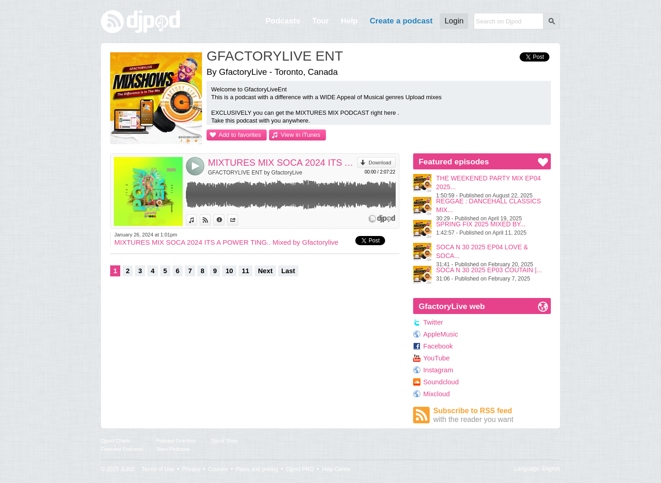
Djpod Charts (115, 441)
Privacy (191, 469)
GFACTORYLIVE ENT (275, 55)
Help (349, 21)
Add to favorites (239, 134)
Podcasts (282, 21)
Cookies (218, 469)
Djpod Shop (224, 441)
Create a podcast (401, 21)
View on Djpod (210, 220)
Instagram (438, 370)
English (551, 469)
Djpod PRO (300, 469)
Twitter (433, 322)
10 (229, 271)
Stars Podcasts (173, 449)
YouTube (436, 358)
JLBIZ (127, 469)
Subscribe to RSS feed (492, 415)
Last (288, 271)
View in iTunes (300, 134)
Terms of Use (158, 469)
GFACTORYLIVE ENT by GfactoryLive (255, 172)
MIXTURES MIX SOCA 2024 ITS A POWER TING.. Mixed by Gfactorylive (282, 162)
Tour (320, 21)
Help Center (336, 469)
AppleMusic (440, 334)
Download (380, 162)
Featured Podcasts (122, 449)
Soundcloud (441, 382)
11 (245, 271)
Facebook (438, 346)
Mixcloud (436, 394)
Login (454, 21)
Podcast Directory (176, 441)
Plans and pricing (257, 469)
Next (265, 271)
